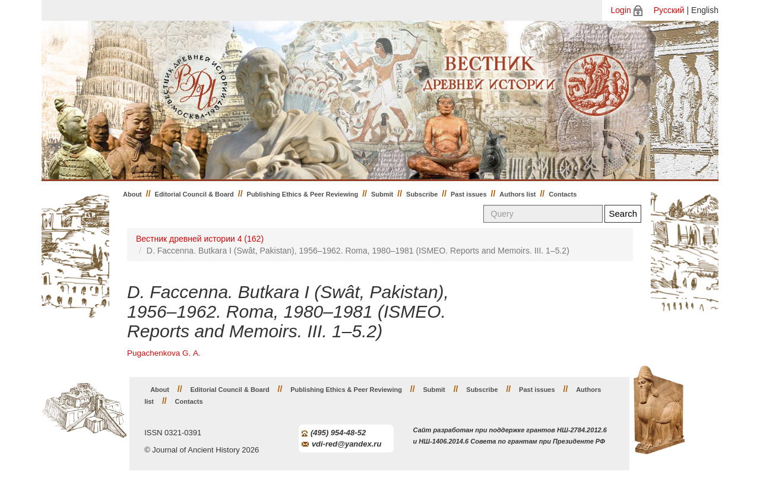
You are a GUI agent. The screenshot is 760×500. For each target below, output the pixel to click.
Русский (669, 10)
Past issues (469, 194)
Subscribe (422, 194)
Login (621, 10)
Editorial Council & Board (194, 194)
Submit (382, 194)
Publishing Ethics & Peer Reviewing (303, 194)
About (132, 194)
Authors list (517, 194)
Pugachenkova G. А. (164, 353)
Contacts (563, 194)
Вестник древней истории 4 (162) (200, 238)
